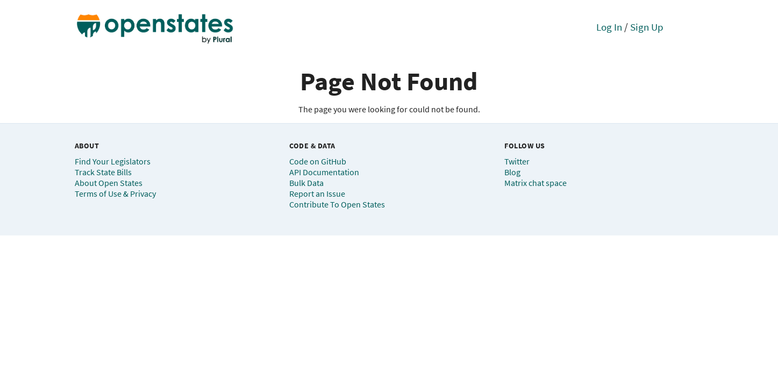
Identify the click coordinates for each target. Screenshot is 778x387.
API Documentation (324, 172)
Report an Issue (317, 193)
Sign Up (646, 26)
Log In (609, 26)
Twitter (517, 161)
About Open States (108, 182)
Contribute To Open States (337, 204)
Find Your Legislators (113, 161)
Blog (512, 172)
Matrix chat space (535, 182)
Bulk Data (306, 182)
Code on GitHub (317, 161)
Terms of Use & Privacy (115, 193)
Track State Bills (103, 172)
